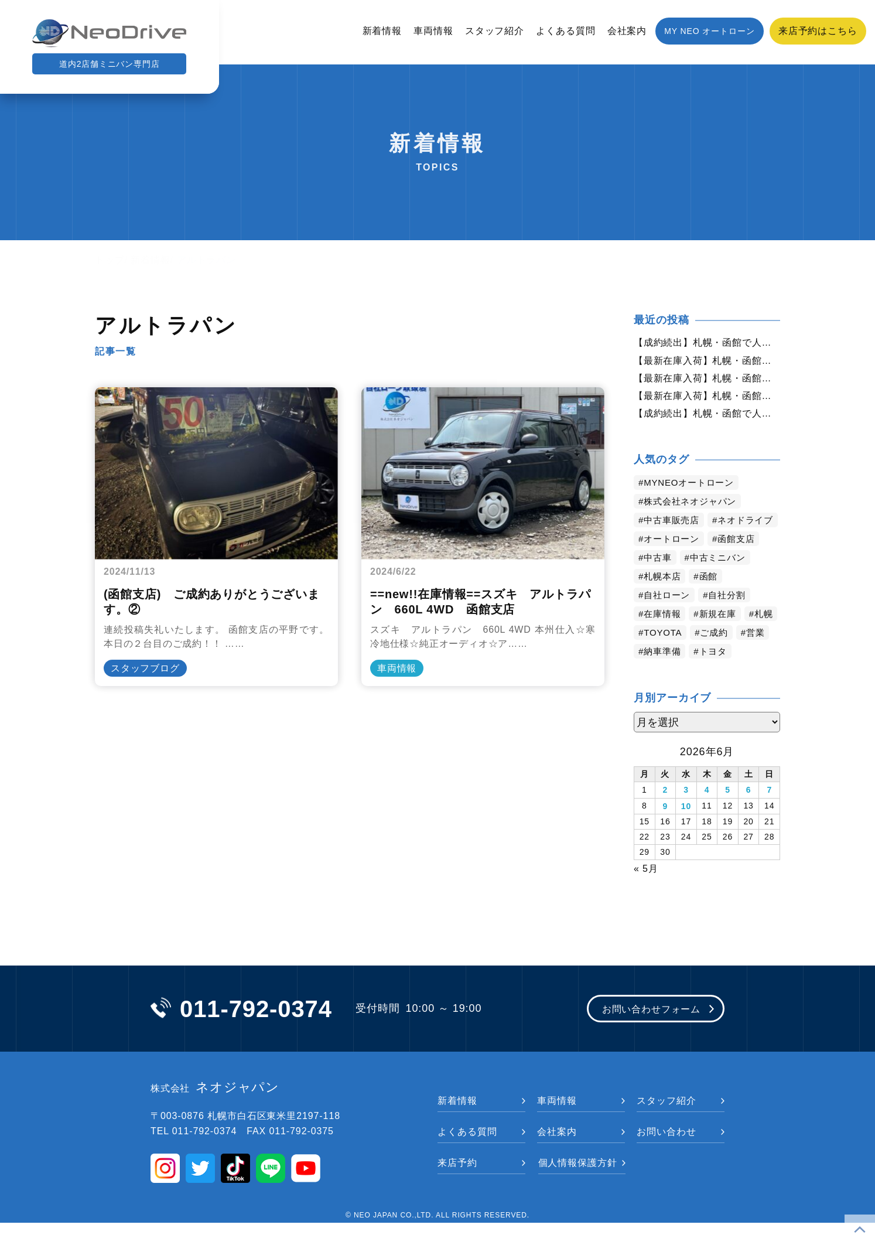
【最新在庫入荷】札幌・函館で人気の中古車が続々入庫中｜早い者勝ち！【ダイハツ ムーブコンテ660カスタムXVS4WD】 (707, 361)
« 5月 (646, 890)
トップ (110, 260)
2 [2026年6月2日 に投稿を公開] (665, 813)
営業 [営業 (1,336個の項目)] (654, 675)
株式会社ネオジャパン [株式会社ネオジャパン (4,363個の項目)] (693, 506)
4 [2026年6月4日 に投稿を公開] (707, 813)
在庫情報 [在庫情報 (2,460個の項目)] (664, 638)
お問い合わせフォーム (644, 1031)
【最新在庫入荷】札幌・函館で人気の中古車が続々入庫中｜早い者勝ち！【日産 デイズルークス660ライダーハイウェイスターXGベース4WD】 (707, 399)
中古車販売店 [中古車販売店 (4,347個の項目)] (673, 525)
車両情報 (433, 31)
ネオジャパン (215, 1110)
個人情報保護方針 (577, 1185)
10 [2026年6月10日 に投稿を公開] (686, 828)
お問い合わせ (666, 1154)
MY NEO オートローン (709, 31)
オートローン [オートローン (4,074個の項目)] (673, 563)
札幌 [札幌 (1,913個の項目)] (654, 656)
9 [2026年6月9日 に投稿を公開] (665, 828)
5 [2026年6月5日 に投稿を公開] (727, 813)
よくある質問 (565, 31)
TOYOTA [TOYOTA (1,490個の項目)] (702, 656)
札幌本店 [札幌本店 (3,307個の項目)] (664, 600)
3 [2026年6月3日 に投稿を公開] (686, 813)
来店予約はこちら (817, 31)
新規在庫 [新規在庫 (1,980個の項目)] (722, 638)
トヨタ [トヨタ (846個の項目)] (756, 675)
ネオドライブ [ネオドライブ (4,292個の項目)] (673, 544)
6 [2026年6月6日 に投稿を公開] (748, 813)
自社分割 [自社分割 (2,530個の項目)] (732, 619)
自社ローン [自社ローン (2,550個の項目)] (669, 619)
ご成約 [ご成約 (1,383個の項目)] (757, 656)
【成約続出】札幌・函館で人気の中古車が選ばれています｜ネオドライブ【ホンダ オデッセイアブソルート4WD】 (707, 343)
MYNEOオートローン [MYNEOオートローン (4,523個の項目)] (692, 488)
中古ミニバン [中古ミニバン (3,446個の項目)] (721, 581)
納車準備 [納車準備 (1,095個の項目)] (702, 675)
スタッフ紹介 (494, 31)
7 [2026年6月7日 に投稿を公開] (769, 813)
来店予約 (457, 1185)
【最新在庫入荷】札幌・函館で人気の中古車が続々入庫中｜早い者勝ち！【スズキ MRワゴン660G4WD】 (707, 380)
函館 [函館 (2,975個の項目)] (712, 600)
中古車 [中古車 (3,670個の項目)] (659, 581)
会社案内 (627, 31)
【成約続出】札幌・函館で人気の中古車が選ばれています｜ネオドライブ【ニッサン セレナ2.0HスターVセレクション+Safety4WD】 (707, 418)
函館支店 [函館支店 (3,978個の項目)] (742, 563)
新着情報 (382, 31)
